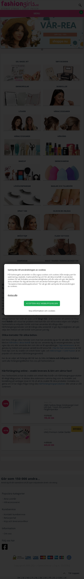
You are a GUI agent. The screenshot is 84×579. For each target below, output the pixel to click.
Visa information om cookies (42, 311)
